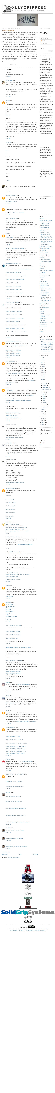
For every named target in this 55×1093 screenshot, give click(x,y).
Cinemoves (42, 287)
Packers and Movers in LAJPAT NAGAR (15, 753)
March (44, 402)
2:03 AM (8, 456)
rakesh (7, 388)
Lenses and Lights (44, 254)
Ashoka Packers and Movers (12, 341)
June (44, 396)
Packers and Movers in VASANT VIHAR (15, 748)
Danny (7, 695)
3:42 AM (8, 244)
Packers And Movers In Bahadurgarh (14, 293)
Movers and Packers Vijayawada (13, 579)
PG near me (8, 495)
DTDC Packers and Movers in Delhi (14, 314)
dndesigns (8, 759)
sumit (7, 233)
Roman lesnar (9, 207)
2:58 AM (8, 298)
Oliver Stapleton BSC (45, 275)
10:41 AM (8, 96)
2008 (42, 422)
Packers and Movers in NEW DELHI (14, 739)
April (44, 400)
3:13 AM (8, 421)
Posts (43, 40)
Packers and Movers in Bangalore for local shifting (17, 574)
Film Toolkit (42, 218)
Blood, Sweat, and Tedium (46, 246)
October (45, 385)
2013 (42, 411)
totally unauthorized (44, 307)
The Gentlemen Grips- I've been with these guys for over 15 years (46, 241)
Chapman (42, 257)
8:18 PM (8, 643)
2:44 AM (8, 848)
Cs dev (7, 710)
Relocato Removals (10, 424)
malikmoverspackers (10, 727)
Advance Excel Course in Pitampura (14, 838)
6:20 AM (8, 622)
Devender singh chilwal (11, 488)
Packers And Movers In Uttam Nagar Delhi (16, 276)
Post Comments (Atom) (14, 857)
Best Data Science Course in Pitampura (15, 830)
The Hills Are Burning (45, 248)
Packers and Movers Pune (12, 638)
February (45, 404)
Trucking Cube (9, 390)
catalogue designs (27, 761)
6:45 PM (8, 115)
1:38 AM (8, 180)
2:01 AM (8, 439)
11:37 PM (8, 229)
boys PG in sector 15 (11, 512)
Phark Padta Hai (9, 382)
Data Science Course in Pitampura (14, 801)
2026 (42, 357)
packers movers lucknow (11, 415)
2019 (42, 370)
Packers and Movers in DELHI (13, 736)
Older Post (35, 854)
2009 (42, 420)
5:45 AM (8, 598)
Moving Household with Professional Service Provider (18, 400)
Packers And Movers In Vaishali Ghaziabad (16, 325)
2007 (42, 424)
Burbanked (42, 305)
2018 (42, 372)
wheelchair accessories (11, 703)
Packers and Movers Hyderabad (13, 572)
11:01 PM (8, 832)
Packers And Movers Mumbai (12, 537)
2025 (42, 360)
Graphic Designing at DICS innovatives (15, 774)
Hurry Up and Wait (44, 303)
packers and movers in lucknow (13, 413)
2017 (42, 375)
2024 (42, 362)
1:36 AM (8, 214)
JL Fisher (42, 265)
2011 (42, 416)
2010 (42, 418)
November (45, 383)
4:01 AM (8, 402)
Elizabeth (8, 682)
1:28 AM (8, 138)
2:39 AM (8, 357)
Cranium (42, 277)
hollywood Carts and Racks (46, 322)
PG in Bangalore (9, 516)
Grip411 (42, 263)
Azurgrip (42, 442)
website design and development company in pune (18, 647)
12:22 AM (8, 723)
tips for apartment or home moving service (26, 721)
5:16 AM (8, 259)
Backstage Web (43, 324)
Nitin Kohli (8, 792)
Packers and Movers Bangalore (13, 634)
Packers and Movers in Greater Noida (14, 318)
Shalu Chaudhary (10, 361)
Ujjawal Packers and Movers (12, 263)
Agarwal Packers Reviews (14, 373)
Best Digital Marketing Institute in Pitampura (16, 808)
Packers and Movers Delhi (12, 218)
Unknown (8, 100)
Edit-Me (42, 331)
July (44, 394)
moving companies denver (24, 684)
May (44, 398)
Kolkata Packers (9, 596)
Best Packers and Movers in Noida (14, 453)
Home (20, 854)
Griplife (41, 279)
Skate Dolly (42, 320)
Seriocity (42, 311)
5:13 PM (8, 192)
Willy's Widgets (43, 326)
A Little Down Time (46, 389)
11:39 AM (8, 76)
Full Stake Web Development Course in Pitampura (17, 822)
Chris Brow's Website (45, 255)
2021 (42, 366)
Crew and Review (44, 252)
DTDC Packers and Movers (12, 302)
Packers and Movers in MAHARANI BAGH (16, 751)
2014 (42, 409)
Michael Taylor (9, 80)
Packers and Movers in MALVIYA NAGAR (15, 750)
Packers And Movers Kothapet (13, 351)
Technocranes (43, 318)
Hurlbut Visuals (43, 230)
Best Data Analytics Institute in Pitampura (15, 815)
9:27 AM (8, 203)
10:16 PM (8, 692)
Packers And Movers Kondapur (13, 355)
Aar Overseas (9, 522)
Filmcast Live (43, 250)
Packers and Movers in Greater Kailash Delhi (16, 331)
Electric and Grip (44, 283)
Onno (7, 153)
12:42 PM (8, 706)
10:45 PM (8, 840)
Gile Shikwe (31, 380)
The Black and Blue (44, 225)
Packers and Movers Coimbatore (13, 551)
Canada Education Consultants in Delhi (15, 529)
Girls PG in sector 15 (10, 509)
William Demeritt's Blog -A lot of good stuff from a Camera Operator (46, 222)
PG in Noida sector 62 (11, 502)
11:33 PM (8, 384)
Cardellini (42, 327)
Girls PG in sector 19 (10, 505)
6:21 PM (8, 150)
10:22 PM (8, 581)
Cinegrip (42, 313)
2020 (42, 368)
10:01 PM (8, 518)
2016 (42, 377)
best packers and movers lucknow (14, 418)
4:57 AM (8, 657)
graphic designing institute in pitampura (15, 786)
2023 (42, 364)
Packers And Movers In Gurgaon (13, 282)
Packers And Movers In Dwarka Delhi (24, 269)
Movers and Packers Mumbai (12, 578)
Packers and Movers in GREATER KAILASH (16, 743)
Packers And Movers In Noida (13, 321)
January (45, 407)
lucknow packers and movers (12, 417)
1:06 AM (8, 533)
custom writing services (11, 201)
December (45, 381)
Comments (44, 43)
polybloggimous (43, 266)
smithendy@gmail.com (11, 195)
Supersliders (43, 274)
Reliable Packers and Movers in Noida (15, 248)
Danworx (42, 268)
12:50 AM (8, 770)
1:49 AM (8, 788)
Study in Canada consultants (12, 524)
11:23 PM (8, 755)
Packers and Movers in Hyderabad (14, 660)
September (45, 387)
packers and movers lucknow (12, 412)
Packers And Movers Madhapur (13, 353)
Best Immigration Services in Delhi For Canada (17, 531)
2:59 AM (8, 337)
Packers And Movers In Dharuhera (14, 289)
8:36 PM (8, 678)
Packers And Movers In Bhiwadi (13, 272)
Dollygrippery (27, 7)
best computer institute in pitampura (14, 781)
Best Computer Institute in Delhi (13, 796)
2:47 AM (8, 548)
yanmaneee (8, 602)
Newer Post (4, 854)
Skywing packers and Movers (12, 220)
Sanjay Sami (9, 142)
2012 (42, 414)
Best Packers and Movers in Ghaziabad (15, 482)
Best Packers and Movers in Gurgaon (14, 437)
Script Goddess (43, 281)
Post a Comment (6, 852)
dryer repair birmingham (18, 212)
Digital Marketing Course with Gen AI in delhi (16, 846)
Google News (43, 329)
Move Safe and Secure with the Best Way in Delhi (17, 398)
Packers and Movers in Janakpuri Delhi (15, 328)
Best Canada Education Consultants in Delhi (16, 527)
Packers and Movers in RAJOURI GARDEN (16, 746)
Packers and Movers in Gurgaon (13, 307)
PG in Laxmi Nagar (10, 499)
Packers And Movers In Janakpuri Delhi (15, 279)
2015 (42, 379)
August (44, 392)
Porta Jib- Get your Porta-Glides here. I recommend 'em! (46, 290)
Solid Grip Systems (44, 285)
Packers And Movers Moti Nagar (13, 350)
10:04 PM (8, 824)
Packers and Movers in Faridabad (14, 311)
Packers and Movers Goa (12, 576)
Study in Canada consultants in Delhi (14, 526)
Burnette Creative (44, 244)
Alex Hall (8, 585)
